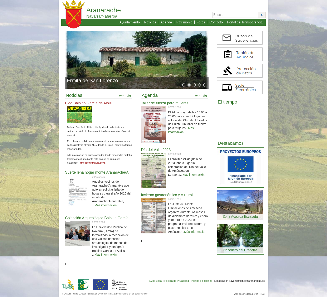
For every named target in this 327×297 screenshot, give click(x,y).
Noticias (150, 22)
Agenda (166, 22)
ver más (125, 96)
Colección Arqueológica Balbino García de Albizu (104, 218)
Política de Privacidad (176, 280)
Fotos (201, 22)
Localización (221, 280)
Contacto (216, 22)
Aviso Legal (155, 280)
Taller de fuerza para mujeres (164, 103)
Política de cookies (201, 280)
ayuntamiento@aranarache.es (247, 280)
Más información (106, 205)
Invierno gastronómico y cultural (167, 195)
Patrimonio (184, 22)
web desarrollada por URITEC (249, 294)
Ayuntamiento (129, 22)
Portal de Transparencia (245, 22)
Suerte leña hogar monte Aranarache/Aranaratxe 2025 (109, 172)
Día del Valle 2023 (156, 150)
